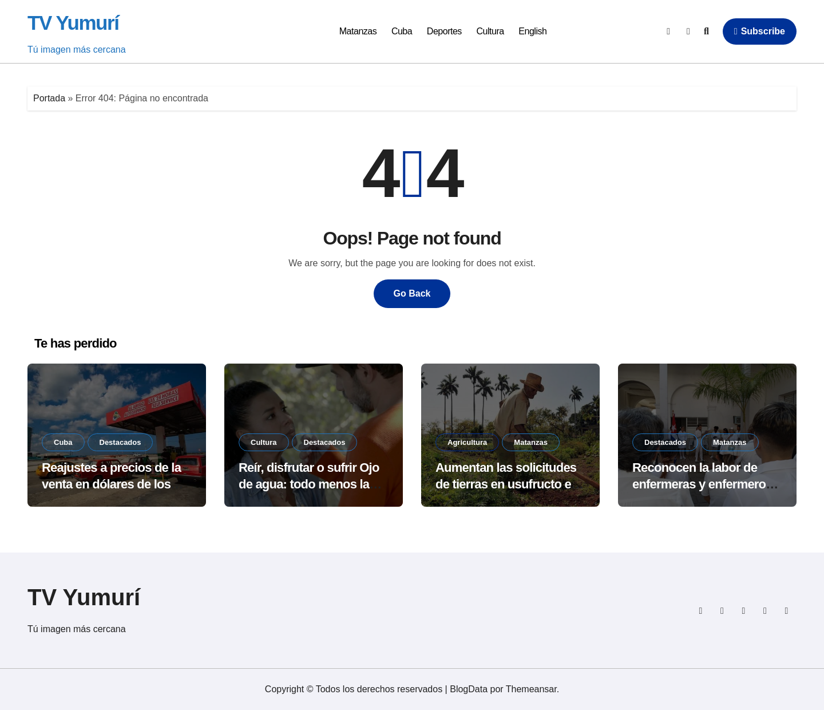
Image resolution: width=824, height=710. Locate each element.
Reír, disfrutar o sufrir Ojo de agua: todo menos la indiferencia (309, 483)
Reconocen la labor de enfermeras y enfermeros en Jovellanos (702, 483)
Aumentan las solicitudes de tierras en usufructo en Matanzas (507, 483)
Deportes (444, 31)
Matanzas (358, 31)
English (532, 31)
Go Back (412, 293)
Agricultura (467, 442)
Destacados (120, 442)
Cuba (401, 31)
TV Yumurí (73, 22)
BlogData (469, 689)
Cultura (490, 31)
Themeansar (531, 689)
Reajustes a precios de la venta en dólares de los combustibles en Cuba (111, 483)
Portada (49, 98)
